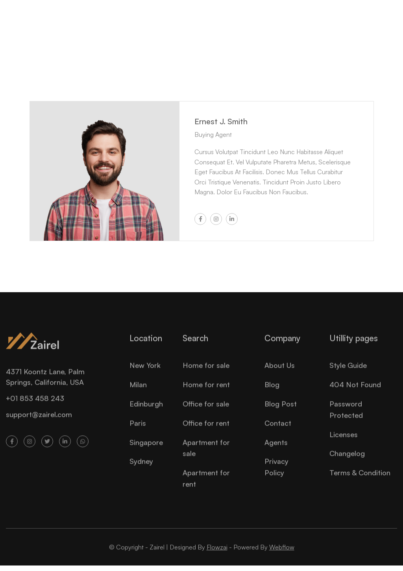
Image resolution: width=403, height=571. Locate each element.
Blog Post (280, 411)
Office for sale (206, 411)
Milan (138, 391)
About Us (279, 372)
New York (145, 372)
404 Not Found (355, 391)
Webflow (281, 554)
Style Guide (348, 372)
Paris (137, 430)
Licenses (343, 441)
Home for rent (206, 391)
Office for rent (206, 430)
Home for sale (206, 372)
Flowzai (217, 554)
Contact (277, 430)
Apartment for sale (206, 455)
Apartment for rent (206, 485)
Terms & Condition (359, 479)
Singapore (146, 449)
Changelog (347, 461)
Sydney (141, 468)
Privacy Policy (276, 474)
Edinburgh (146, 411)
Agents (276, 449)
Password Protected (346, 417)
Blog (271, 391)
